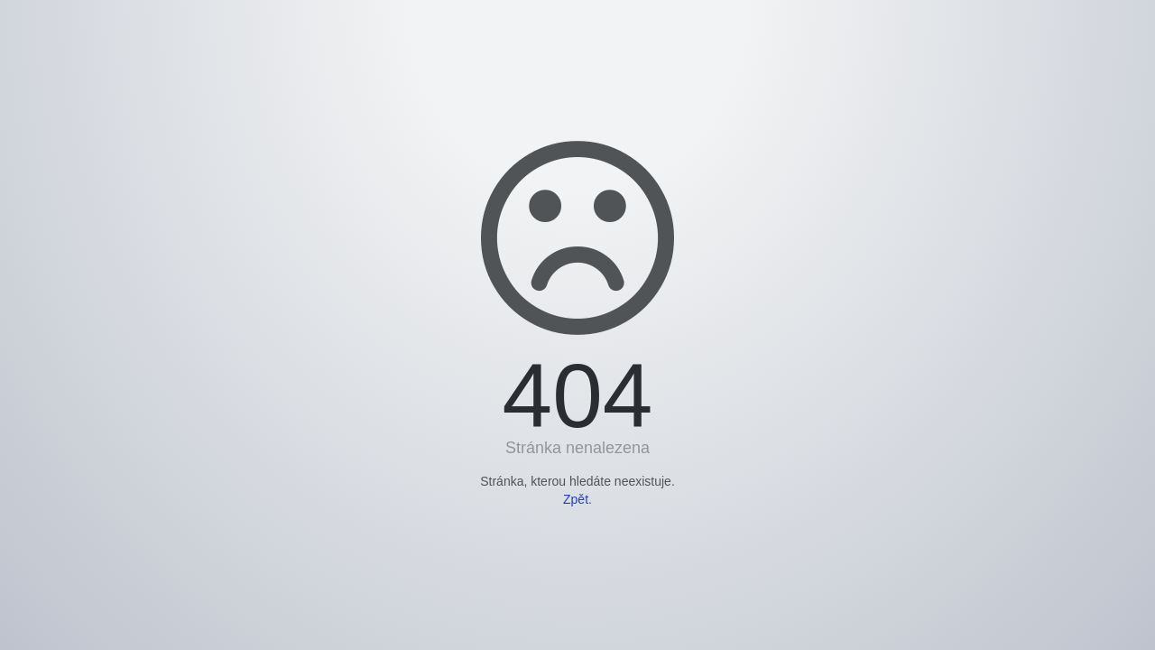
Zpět (575, 499)
